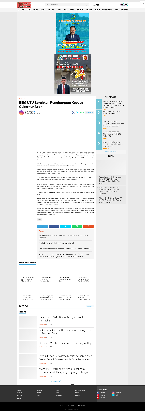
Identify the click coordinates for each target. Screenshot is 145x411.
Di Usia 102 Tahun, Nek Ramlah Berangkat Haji (65, 343)
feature (19, 393)
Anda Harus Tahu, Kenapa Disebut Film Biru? (112, 113)
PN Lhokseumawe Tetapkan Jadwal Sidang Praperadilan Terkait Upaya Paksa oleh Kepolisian (109, 191)
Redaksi (77, 405)
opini (53, 10)
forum (39, 393)
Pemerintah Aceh (126, 10)
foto (57, 393)
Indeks (83, 405)
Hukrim (66, 405)
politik (43, 10)
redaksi (77, 395)
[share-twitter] (77, 112)
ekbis (59, 10)
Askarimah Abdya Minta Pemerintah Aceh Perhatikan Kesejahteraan (113, 144)
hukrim (35, 10)
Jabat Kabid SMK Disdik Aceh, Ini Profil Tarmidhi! (61, 319)
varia (29, 10)
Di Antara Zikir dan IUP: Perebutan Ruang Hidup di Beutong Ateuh (65, 332)
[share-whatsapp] (82, 112)
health (77, 393)
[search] (67, 4)
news (23, 10)
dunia (65, 10)
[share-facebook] (73, 112)
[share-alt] (42, 226)
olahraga (59, 395)
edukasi (97, 10)
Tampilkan (90, 306)
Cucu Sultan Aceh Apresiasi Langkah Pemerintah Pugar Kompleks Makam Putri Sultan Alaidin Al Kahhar (113, 104)
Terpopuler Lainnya (111, 152)
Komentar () (89, 112)
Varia (61, 405)
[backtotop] (72, 386)
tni (49, 10)
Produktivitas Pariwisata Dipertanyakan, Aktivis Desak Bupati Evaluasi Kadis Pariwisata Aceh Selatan (65, 359)
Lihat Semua (56, 381)
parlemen (89, 10)
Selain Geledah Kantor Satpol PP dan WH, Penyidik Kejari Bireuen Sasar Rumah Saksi (110, 200)
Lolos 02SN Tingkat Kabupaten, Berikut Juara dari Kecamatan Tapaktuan (113, 124)
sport (72, 10)
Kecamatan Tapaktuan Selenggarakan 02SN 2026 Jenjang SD (112, 134)
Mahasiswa (79, 10)
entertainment (107, 10)
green (117, 10)
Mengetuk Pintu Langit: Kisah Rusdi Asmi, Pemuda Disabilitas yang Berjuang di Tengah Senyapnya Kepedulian (64, 372)
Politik (72, 405)
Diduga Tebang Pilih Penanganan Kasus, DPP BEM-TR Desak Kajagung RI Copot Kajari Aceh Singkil (110, 180)
